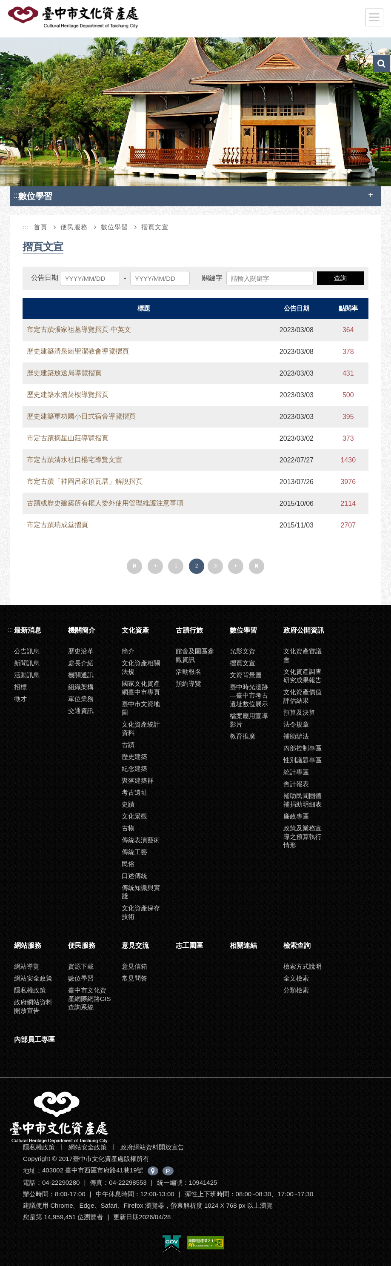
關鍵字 (212, 278)
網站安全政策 (33, 978)
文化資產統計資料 (141, 728)
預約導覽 (188, 683)
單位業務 (81, 698)
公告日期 (44, 277)
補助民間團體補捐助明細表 (302, 800)
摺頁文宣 (154, 227)
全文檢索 (296, 978)
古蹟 (128, 744)
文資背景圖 (246, 675)
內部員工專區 (34, 1039)
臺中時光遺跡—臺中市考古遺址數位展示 (249, 695)
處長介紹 (81, 663)
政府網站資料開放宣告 (33, 1006)
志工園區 (189, 945)
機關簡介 (81, 630)
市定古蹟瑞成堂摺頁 (57, 524)
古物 (128, 828)
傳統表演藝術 (141, 840)
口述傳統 (134, 875)
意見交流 (135, 945)
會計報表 (296, 783)
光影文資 (242, 651)
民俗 (128, 863)
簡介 (128, 651)
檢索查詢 (297, 945)
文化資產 (135, 630)
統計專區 (296, 772)
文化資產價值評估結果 (302, 696)
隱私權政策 (30, 990)
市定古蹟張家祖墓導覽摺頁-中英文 (79, 329)
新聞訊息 (27, 663)
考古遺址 (134, 792)
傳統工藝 (134, 851)
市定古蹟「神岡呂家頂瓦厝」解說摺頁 (85, 481)
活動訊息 (27, 675)
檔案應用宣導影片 (249, 720)
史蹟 (128, 804)
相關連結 (243, 945)
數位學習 (114, 227)
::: (16, 195)
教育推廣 (242, 736)
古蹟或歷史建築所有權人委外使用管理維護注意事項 (105, 503)
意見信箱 (134, 966)
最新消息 (27, 630)
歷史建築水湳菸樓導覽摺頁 (67, 394)
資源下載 (81, 966)
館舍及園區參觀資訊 (195, 655)
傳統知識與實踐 (141, 892)
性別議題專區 (302, 760)
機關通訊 (81, 675)
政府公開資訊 (303, 630)
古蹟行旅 (189, 630)
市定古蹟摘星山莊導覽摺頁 (67, 438)
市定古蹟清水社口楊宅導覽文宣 (74, 459)
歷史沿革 (81, 651)
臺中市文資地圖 (141, 708)
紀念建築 (134, 768)
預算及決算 (299, 712)
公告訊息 (27, 651)
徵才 (20, 698)
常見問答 (134, 978)
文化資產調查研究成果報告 (302, 676)
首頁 (40, 227)
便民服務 (74, 227)
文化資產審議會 (302, 655)
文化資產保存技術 (141, 912)
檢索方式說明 (302, 966)
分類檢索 (296, 990)
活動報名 (188, 671)
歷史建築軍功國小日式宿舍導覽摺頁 (81, 416)
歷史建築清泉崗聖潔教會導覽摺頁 (78, 351)
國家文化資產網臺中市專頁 (141, 688)
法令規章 (296, 724)
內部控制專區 (302, 748)
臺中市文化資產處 (74, 17)
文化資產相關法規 (141, 667)
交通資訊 (81, 710)
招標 (20, 686)
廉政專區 (296, 816)
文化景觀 (134, 816)
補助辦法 (296, 736)
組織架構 (81, 686)
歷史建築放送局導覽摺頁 (64, 372)
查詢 (340, 278)
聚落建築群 (138, 780)
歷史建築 (134, 756)
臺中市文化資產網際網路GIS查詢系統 (89, 999)
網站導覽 (27, 966)
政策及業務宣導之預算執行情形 (302, 836)
